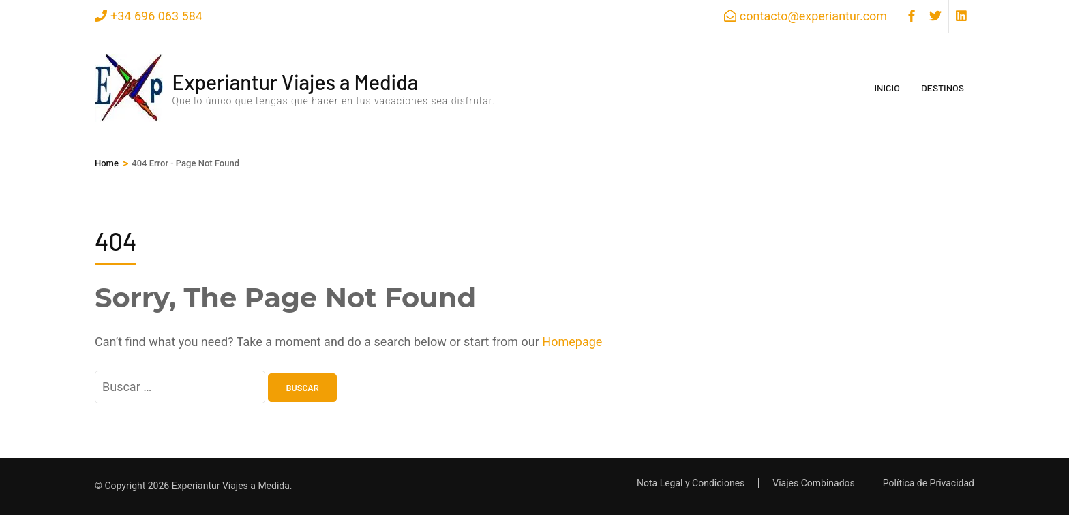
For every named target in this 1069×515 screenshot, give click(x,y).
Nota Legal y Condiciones (690, 483)
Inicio (887, 87)
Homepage (572, 341)
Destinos (942, 87)
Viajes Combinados (813, 483)
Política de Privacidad (928, 483)
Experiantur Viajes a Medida (295, 81)
